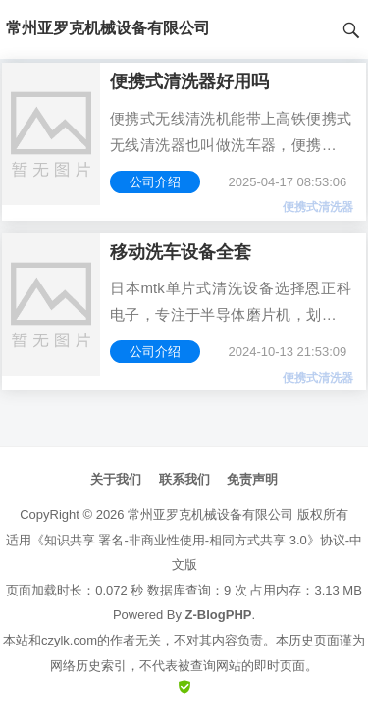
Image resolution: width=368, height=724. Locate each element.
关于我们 (115, 479)
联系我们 (184, 479)
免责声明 (252, 479)
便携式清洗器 (318, 207)
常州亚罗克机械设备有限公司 (210, 514)
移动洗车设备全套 (180, 252)
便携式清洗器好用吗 (189, 81)
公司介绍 (155, 182)
